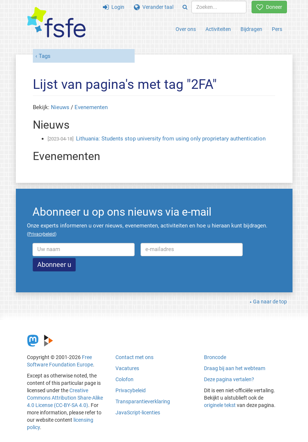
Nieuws (60, 107)
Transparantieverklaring (142, 401)
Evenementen (91, 107)
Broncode (215, 357)
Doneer (269, 7)
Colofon (124, 379)
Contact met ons (134, 357)
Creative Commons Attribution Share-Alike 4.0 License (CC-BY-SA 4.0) (65, 397)
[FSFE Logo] (56, 22)
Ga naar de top (270, 301)
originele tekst (220, 405)
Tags (45, 56)
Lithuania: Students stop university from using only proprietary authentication (171, 138)
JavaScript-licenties (137, 412)
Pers (277, 29)
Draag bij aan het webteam (234, 368)
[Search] (185, 7)
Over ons (186, 29)
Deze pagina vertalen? (229, 379)
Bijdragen (251, 29)
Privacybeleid (130, 390)
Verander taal (153, 7)
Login (113, 7)
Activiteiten (218, 29)
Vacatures (127, 368)
